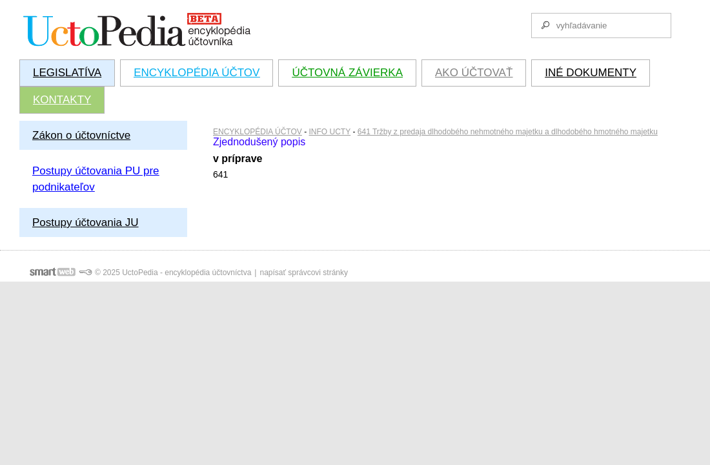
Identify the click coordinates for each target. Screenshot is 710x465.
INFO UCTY (330, 131)
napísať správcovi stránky (303, 272)
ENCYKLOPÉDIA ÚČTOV (257, 131)
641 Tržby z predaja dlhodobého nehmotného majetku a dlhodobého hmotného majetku (508, 131)
